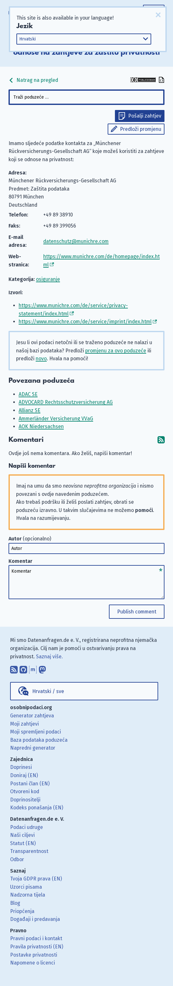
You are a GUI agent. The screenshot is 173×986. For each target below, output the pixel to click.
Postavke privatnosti (33, 955)
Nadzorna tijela (27, 895)
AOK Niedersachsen (41, 426)
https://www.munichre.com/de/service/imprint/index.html (85, 322)
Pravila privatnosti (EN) (36, 947)
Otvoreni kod (24, 791)
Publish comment (136, 612)
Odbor (17, 859)
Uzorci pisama (26, 887)
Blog (15, 903)
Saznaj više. (49, 657)
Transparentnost (29, 851)
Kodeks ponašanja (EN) (36, 808)
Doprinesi (21, 767)
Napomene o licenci (32, 963)
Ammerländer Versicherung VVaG (56, 419)
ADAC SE (28, 394)
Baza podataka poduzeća (39, 740)
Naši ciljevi (22, 835)
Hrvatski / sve (48, 691)
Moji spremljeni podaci (35, 732)
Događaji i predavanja (35, 919)
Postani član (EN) (30, 784)
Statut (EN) (23, 843)
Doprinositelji (25, 800)
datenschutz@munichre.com (76, 241)
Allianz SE (29, 410)
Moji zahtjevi (24, 724)
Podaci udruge (26, 827)
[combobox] (86, 97)
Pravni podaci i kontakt (36, 938)
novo (41, 359)
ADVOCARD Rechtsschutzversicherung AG (66, 402)
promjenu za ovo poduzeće (115, 351)
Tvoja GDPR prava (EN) (36, 879)
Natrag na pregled (33, 80)
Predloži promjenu (140, 129)
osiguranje (48, 279)
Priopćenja (22, 911)
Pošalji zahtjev (144, 116)
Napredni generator (32, 748)
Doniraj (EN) (24, 775)
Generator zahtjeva (32, 716)
